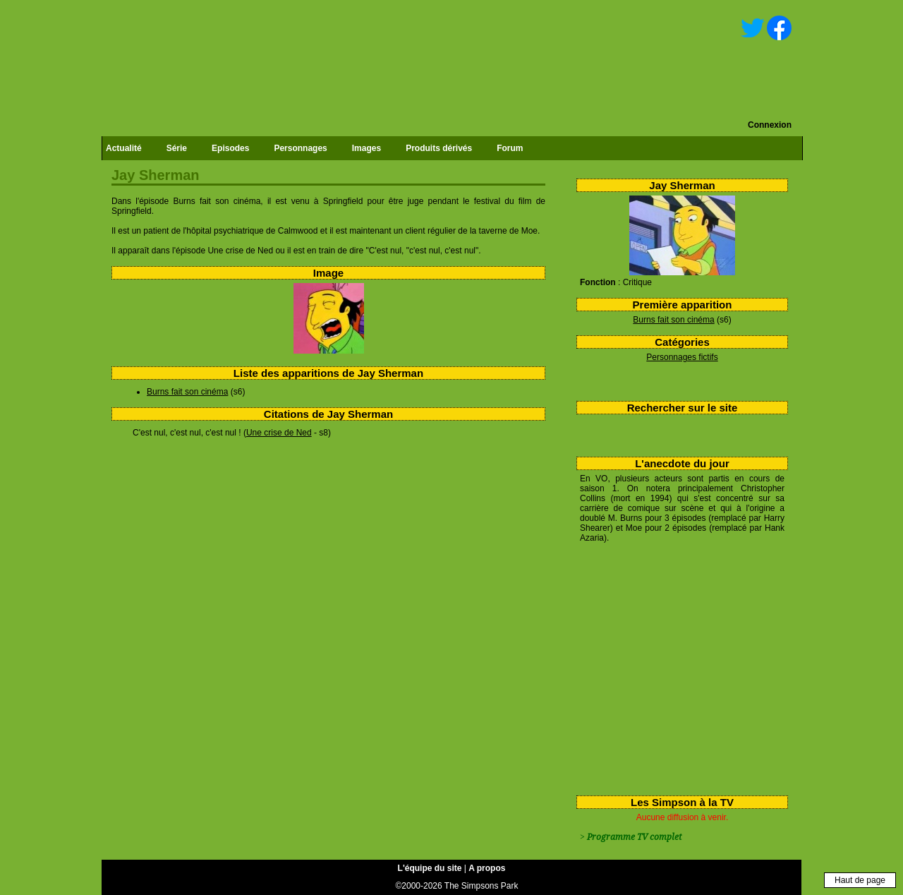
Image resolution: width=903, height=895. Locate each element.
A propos (486, 868)
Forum (510, 148)
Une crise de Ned (279, 433)
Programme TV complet (634, 837)
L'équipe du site (430, 868)
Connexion (770, 125)
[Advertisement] (677, 666)
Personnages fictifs (681, 357)
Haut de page (860, 880)
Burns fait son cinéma (673, 320)
